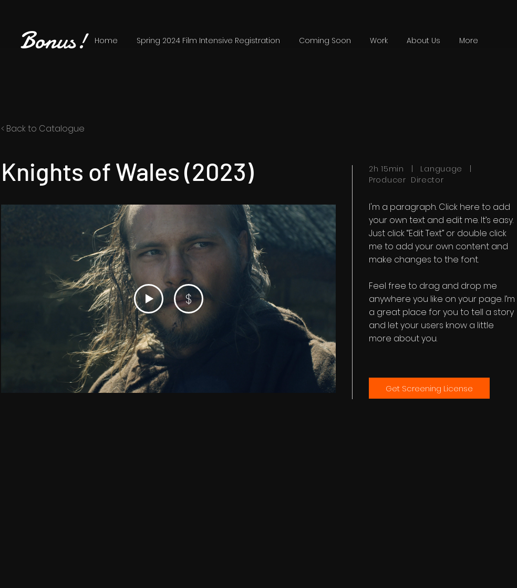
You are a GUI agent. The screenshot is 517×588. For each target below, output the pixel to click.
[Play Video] (148, 298)
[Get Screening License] (429, 388)
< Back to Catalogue (43, 129)
